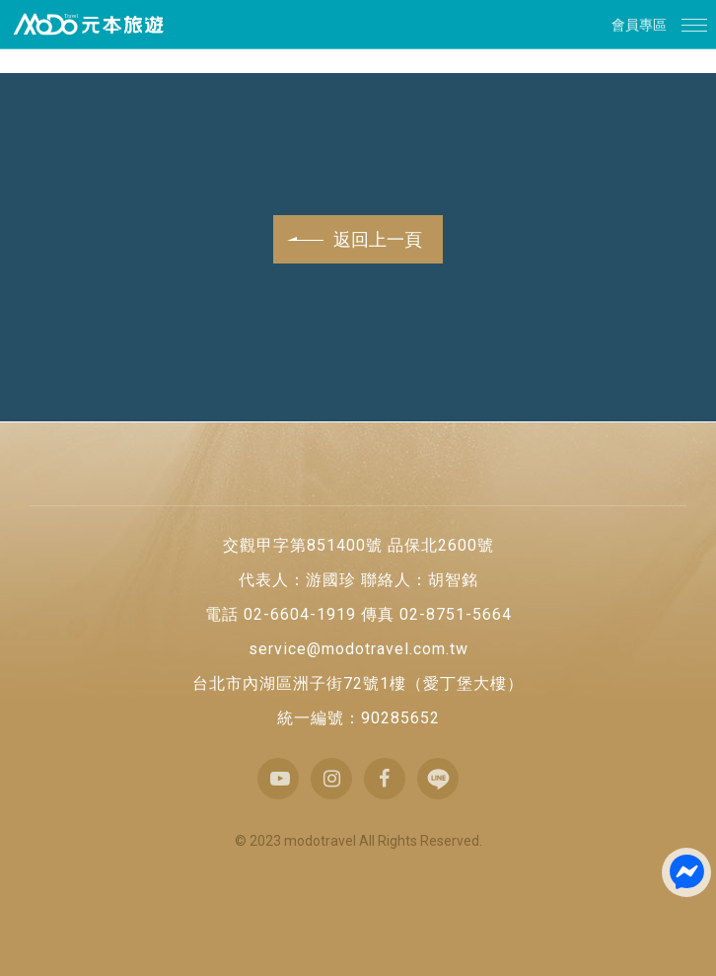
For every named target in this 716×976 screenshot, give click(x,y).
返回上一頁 (355, 239)
